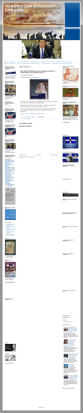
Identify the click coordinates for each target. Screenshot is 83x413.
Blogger (42, 407)
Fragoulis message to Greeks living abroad (47, 61)
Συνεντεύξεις (8, 105)
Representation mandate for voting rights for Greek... (64, 61)
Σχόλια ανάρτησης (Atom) (29, 156)
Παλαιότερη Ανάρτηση (54, 154)
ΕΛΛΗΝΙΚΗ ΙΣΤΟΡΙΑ (68, 321)
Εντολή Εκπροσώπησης (34, 61)
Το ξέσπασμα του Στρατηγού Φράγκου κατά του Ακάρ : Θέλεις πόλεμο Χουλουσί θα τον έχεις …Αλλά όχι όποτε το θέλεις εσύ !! (70, 330)
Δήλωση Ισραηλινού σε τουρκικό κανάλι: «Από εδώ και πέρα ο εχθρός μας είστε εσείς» (73, 355)
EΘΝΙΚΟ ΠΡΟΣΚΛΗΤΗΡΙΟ (46, 63)
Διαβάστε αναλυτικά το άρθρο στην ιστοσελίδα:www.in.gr (32, 113)
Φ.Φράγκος (29, 118)
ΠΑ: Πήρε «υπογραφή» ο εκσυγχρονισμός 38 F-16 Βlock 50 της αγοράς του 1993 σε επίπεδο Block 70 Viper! (73, 377)
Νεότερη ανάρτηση (23, 154)
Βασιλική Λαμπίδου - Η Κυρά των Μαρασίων (10, 235)
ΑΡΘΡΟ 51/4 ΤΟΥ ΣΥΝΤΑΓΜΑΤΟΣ (9, 63)
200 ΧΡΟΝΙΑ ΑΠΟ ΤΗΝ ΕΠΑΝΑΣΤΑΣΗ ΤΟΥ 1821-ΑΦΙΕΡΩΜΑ (62, 63)
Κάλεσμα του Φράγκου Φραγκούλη (23, 61)
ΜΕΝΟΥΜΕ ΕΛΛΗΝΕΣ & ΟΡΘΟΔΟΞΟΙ (10, 225)
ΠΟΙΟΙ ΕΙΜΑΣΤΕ (13, 61)
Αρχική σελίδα (6, 61)
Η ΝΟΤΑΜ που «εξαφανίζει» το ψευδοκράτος (72, 365)
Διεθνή (25, 118)
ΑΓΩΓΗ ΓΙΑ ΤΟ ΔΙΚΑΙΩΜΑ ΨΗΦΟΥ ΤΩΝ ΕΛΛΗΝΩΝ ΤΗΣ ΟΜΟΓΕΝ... (28, 63)
